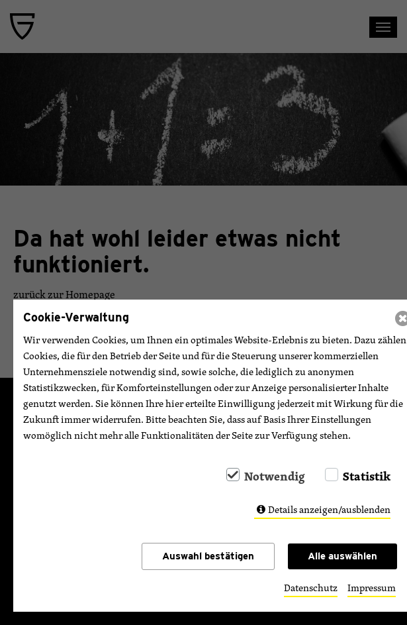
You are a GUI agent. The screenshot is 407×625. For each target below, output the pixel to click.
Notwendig (274, 476)
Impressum (371, 588)
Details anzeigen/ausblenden (329, 509)
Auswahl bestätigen (208, 556)
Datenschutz (311, 588)
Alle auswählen (342, 556)
